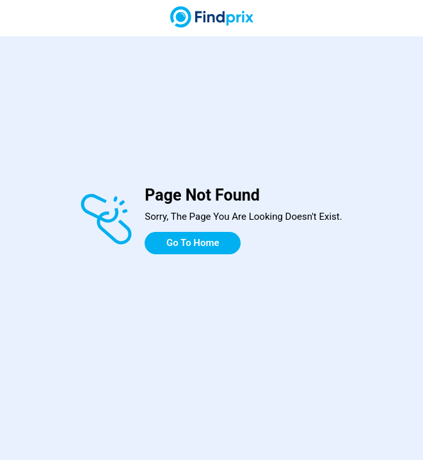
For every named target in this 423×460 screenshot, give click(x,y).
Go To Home (192, 243)
